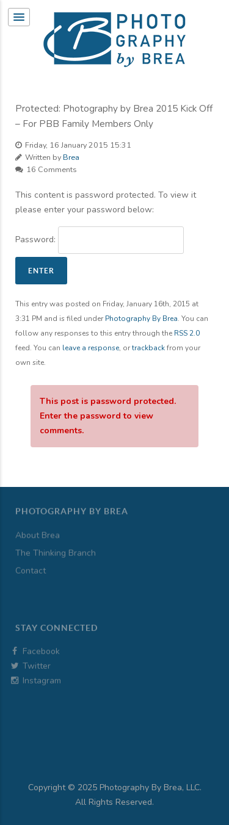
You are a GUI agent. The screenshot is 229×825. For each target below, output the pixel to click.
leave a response (90, 348)
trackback (148, 348)
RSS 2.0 (187, 333)
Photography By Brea (141, 318)
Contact (30, 558)
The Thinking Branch (55, 541)
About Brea (37, 523)
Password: (99, 240)
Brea (71, 157)
